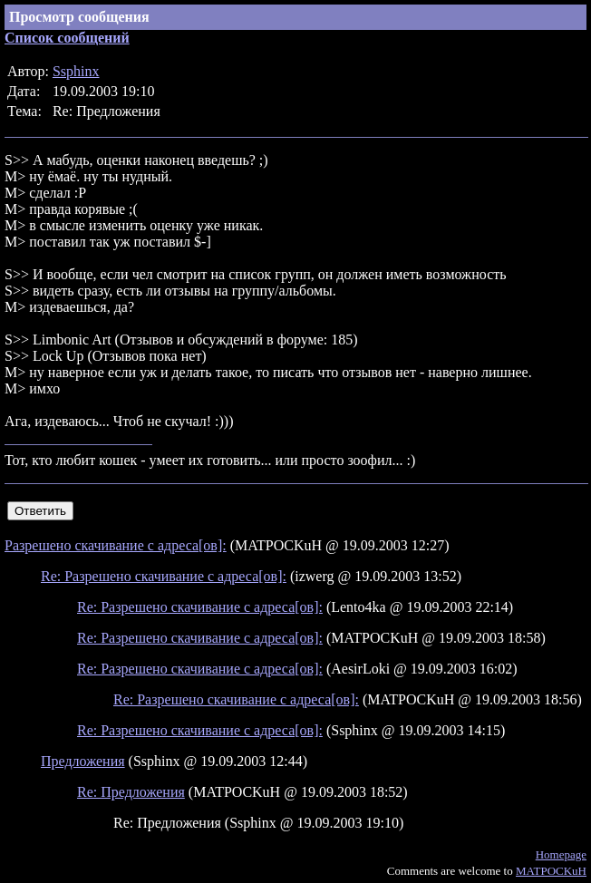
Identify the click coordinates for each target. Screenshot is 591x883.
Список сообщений (67, 37)
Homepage (561, 854)
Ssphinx (76, 71)
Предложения (83, 761)
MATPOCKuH (551, 871)
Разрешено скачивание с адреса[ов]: (116, 545)
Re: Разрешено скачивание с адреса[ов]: (163, 576)
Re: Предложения (131, 792)
